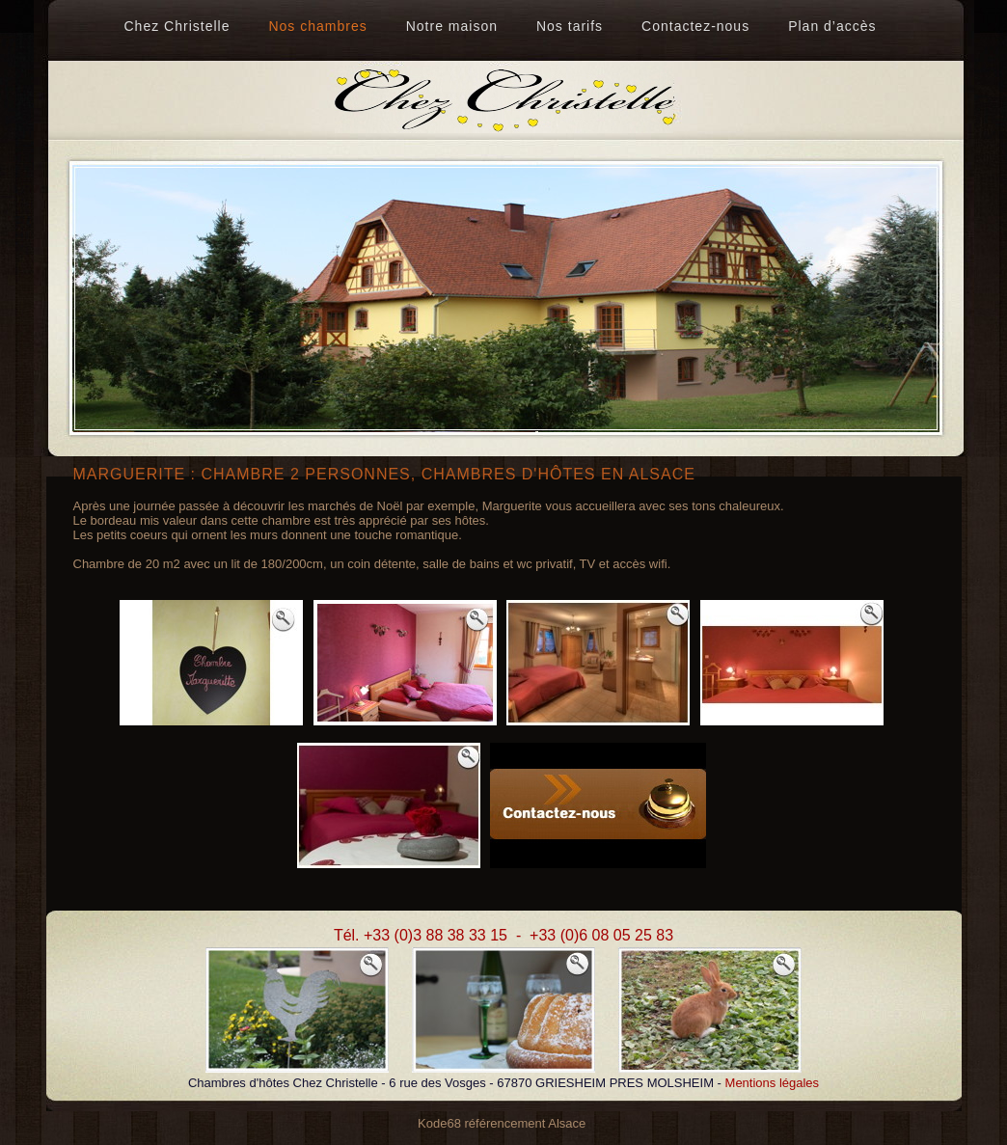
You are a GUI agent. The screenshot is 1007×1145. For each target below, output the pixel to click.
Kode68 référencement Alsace (501, 1123)
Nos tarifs (569, 26)
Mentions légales (772, 1083)
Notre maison (452, 26)
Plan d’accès (832, 26)
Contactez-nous (695, 26)
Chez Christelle (177, 26)
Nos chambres (317, 26)
